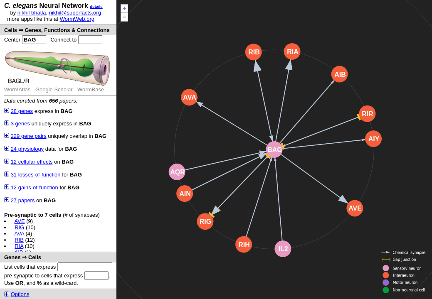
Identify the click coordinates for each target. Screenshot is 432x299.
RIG (19, 227)
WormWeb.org (77, 19)
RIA (19, 246)
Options (20, 294)
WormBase (90, 89)
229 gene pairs (29, 136)
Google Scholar (54, 89)
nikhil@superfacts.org (75, 13)
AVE (20, 221)
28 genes (22, 111)
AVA (19, 233)
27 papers (23, 200)
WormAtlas (17, 89)
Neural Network (46, 5)
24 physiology (27, 149)
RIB (19, 240)
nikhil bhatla (31, 13)
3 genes (20, 123)
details (96, 6)
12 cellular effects (32, 162)
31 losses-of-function (36, 175)
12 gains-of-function (34, 187)
